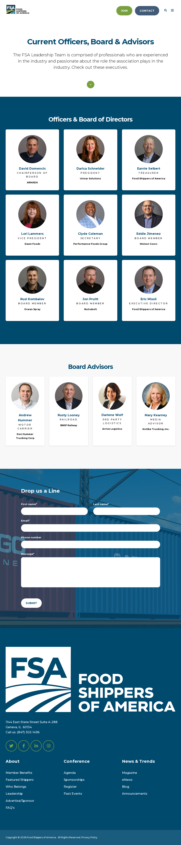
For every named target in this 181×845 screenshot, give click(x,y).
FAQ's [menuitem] (10, 808)
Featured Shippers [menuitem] (20, 780)
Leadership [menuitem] (14, 793)
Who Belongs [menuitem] (16, 786)
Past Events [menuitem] (73, 793)
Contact (147, 10)
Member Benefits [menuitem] (19, 773)
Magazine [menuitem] (129, 773)
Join (124, 10)
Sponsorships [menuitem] (74, 780)
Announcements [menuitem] (134, 793)
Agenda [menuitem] (70, 773)
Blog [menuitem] (125, 786)
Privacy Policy (89, 837)
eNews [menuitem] (127, 780)
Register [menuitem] (70, 786)
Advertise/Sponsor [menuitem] (20, 801)
